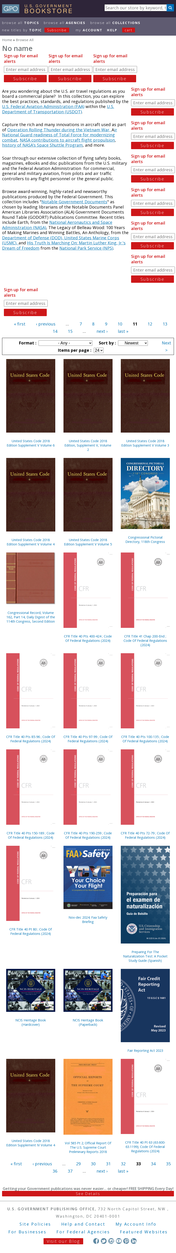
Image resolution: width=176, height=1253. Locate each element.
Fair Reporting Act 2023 (145, 1050)
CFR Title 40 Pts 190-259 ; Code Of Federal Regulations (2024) (88, 835)
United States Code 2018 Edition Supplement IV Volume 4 (30, 1143)
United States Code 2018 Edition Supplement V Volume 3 (145, 443)
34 (153, 1163)
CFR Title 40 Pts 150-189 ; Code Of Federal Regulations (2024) (31, 835)
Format (27, 343)
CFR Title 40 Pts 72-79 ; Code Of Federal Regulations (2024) (145, 835)
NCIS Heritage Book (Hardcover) (30, 1022)
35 (168, 1163)
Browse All (20, 23)
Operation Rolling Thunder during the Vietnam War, (59, 129)
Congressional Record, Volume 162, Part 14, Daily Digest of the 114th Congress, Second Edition (30, 617)
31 (108, 1163)
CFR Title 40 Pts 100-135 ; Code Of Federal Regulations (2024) (145, 739)
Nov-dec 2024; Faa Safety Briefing (88, 919)
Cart (128, 30)
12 (150, 324)
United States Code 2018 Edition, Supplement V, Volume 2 (87, 445)
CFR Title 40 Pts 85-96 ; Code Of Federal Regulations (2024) (30, 739)
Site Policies (35, 1224)
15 (70, 331)
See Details (88, 1193)
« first (19, 324)
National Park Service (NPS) (86, 248)
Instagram (111, 1241)
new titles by (38, 30)
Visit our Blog (63, 1241)
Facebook (96, 1241)
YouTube (119, 1241)
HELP (112, 30)
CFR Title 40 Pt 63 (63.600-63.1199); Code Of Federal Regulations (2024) (145, 1146)
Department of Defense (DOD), (33, 238)
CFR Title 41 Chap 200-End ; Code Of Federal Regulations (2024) (145, 640)
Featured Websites (144, 1231)
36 (55, 1171)
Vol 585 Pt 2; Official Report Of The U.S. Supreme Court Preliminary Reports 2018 (88, 1147)
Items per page (74, 350)
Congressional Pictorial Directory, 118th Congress (145, 539)
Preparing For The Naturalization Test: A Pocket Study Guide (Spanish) (145, 956)
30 (93, 1163)
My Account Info (136, 1224)
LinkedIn (134, 1241)
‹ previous (45, 324)
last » (123, 331)
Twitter (104, 1241)
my (89, 30)
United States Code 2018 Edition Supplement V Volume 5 (88, 542)
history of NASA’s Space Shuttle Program (42, 145)
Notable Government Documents (74, 201)
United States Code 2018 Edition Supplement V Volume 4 (31, 542)
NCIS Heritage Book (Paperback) (88, 1022)
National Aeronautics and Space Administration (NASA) (57, 224)
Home (7, 39)
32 (123, 1163)
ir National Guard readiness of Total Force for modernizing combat (59, 135)
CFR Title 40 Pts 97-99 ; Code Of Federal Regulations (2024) (87, 739)
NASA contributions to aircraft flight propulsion (67, 140)
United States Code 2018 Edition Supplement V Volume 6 (31, 443)
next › (101, 331)
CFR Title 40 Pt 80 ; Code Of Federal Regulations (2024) (30, 931)
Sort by (107, 343)
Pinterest (126, 1241)
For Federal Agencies (83, 1231)
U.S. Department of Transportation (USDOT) (58, 109)
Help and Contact (83, 1224)
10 (120, 324)
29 (78, 1163)
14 (55, 331)
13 (165, 324)
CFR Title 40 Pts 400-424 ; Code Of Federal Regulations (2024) (88, 638)
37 (70, 1171)
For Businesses (27, 1231)
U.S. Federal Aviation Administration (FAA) (43, 106)
